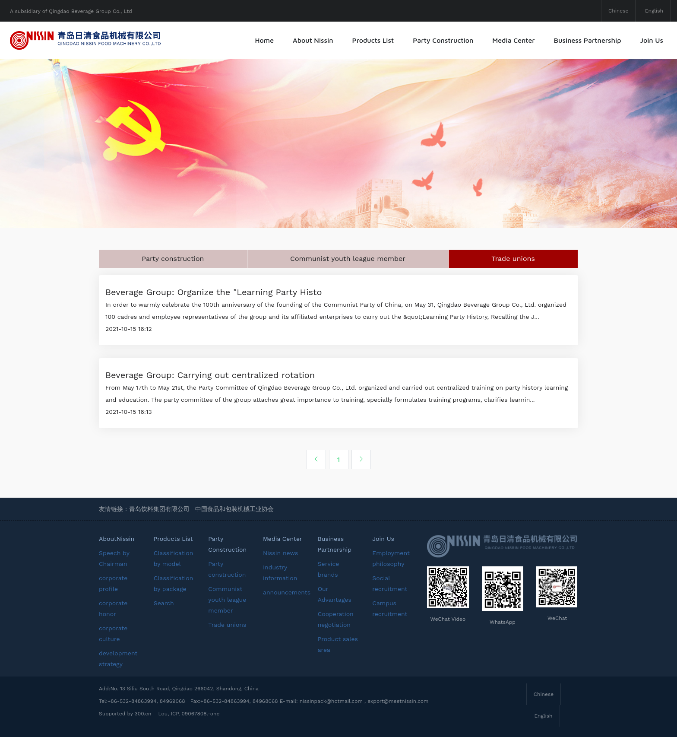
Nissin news (280, 553)
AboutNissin (116, 538)
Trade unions (513, 258)
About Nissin (313, 40)
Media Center (513, 40)
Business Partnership (587, 40)
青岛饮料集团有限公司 (159, 508)
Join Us (651, 40)
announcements (286, 592)
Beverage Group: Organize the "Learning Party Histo (213, 292)
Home (264, 40)
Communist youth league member (347, 258)
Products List (373, 40)
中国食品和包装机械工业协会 (234, 508)
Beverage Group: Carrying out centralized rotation (210, 375)
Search (164, 603)
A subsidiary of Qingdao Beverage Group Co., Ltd (71, 11)
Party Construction (443, 40)
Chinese (618, 11)
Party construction (173, 258)
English (654, 11)
